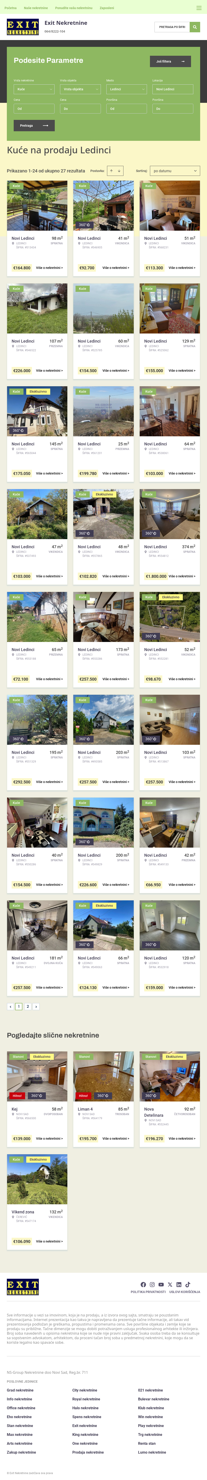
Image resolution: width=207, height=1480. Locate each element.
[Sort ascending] (111, 169)
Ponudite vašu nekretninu (73, 8)
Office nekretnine (21, 1406)
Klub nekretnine (151, 1406)
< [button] (10, 1005)
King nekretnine (85, 1432)
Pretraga (34, 123)
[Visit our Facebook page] (143, 1282)
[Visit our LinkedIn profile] (179, 1282)
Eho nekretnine (19, 1415)
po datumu (162, 169)
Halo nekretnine (85, 1406)
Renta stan (147, 1441)
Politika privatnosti (148, 1290)
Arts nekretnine (19, 1441)
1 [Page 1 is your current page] (18, 1004)
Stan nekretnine (20, 1424)
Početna (11, 8)
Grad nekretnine (20, 1388)
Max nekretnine (20, 1432)
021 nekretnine (150, 1388)
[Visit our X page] (170, 1282)
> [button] (36, 1005)
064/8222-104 (55, 31)
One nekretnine (85, 1441)
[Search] (195, 27)
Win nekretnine (150, 1415)
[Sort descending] (119, 169)
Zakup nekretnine (21, 1450)
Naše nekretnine (36, 8)
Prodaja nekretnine (88, 1450)
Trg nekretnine (150, 1432)
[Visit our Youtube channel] (161, 1282)
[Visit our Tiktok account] (188, 1282)
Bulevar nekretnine (153, 1397)
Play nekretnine (151, 1424)
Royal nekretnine (86, 1397)
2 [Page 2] (28, 1004)
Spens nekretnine (86, 1415)
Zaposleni (107, 8)
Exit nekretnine (84, 1424)
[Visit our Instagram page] (152, 1282)
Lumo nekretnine (152, 1450)
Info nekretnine (19, 1397)
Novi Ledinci (165, 87)
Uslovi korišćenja (184, 1290)
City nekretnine (84, 1388)
